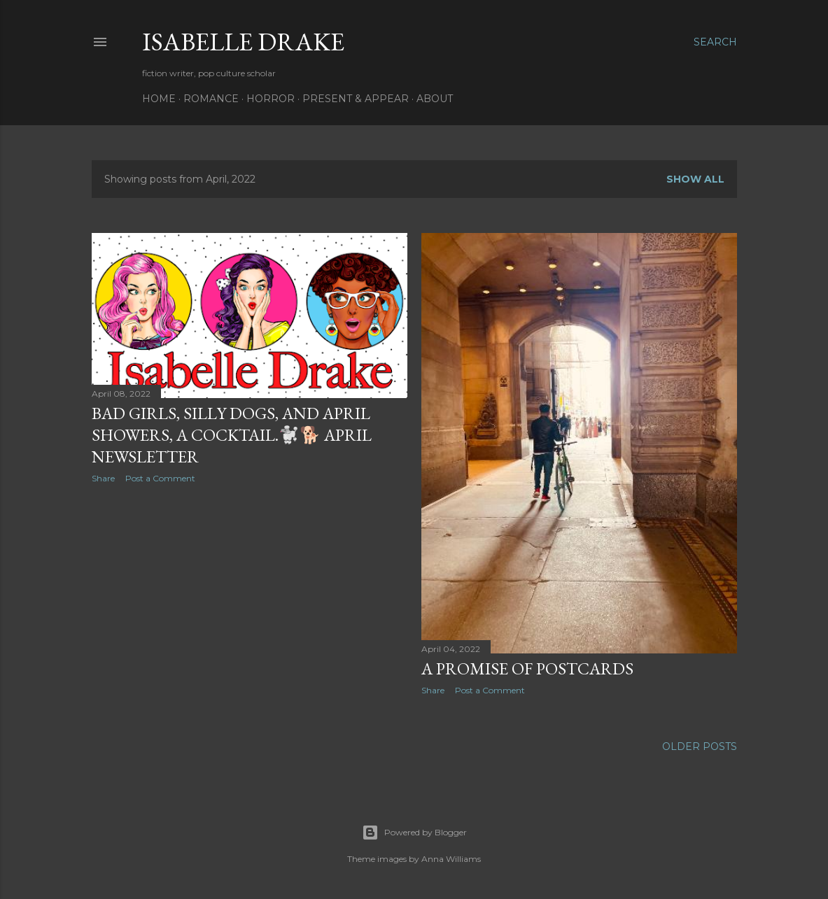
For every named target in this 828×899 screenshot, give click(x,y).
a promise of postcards (527, 668)
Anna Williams (451, 859)
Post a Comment (160, 478)
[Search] (715, 42)
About (434, 98)
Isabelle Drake (243, 41)
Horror (270, 98)
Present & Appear (355, 98)
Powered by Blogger (414, 832)
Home (159, 98)
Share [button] (103, 478)
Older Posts (699, 746)
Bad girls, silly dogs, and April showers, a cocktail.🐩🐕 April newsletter (232, 434)
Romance (211, 98)
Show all (695, 179)
